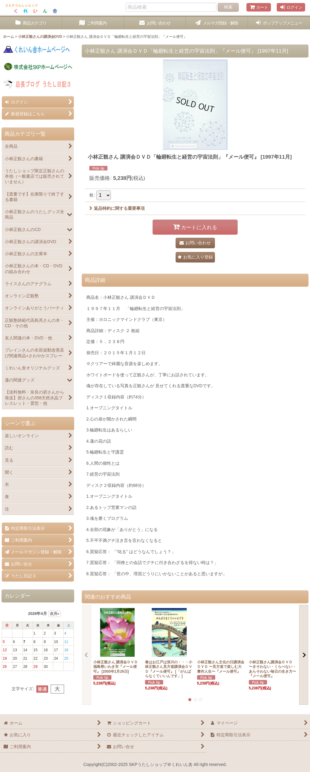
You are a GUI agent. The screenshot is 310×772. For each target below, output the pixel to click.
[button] (279, 23)
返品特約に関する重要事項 (117, 208)
